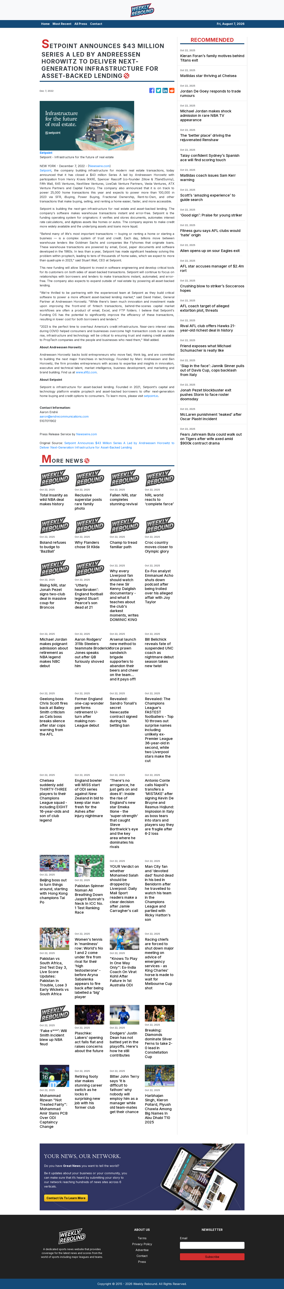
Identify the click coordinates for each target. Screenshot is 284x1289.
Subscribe (212, 1257)
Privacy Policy (142, 1244)
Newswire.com (99, 166)
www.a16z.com (86, 372)
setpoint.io (151, 396)
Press (142, 1262)
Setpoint (45, 170)
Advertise (142, 1250)
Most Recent (62, 24)
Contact (96, 24)
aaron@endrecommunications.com (64, 416)
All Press (80, 24)
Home (45, 24)
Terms (142, 1238)
